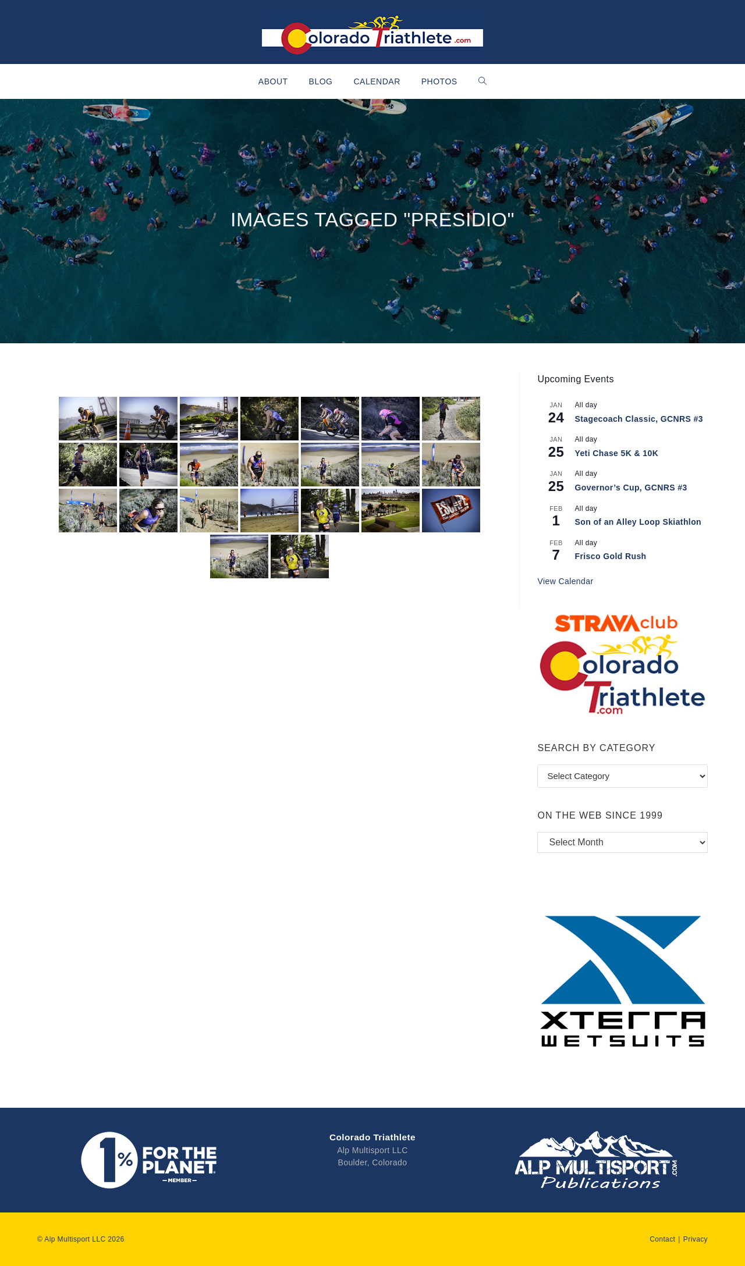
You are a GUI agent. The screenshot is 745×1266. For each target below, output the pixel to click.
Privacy (695, 1238)
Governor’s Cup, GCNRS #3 (630, 487)
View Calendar (565, 581)
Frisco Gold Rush (610, 556)
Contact (662, 1238)
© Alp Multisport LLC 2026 (81, 1238)
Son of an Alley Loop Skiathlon (637, 522)
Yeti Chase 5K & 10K (616, 453)
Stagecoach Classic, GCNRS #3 (638, 419)
